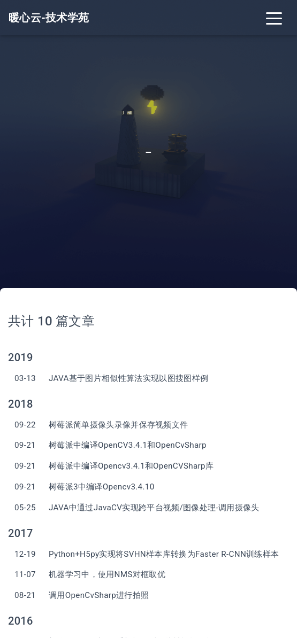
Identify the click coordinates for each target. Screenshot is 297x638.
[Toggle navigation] (274, 17)
